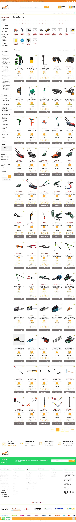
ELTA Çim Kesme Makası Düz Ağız (44, 193)
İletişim (40, 472)
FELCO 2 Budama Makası (32, 255)
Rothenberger (16, 492)
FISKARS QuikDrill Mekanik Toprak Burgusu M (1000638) (69, 411)
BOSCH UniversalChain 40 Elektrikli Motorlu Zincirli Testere (44, 287)
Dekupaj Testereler (5, 486)
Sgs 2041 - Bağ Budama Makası (32, 224)
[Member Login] (59, 7)
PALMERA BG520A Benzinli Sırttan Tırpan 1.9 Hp (19, 411)
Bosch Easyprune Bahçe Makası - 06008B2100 (57, 224)
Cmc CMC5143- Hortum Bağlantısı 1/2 (32, 69)
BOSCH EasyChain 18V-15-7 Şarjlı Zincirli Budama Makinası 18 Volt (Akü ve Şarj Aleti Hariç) (69, 224)
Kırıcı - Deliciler (4, 494)
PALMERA (19, 409)
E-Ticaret (35, 521)
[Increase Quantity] (22, 78)
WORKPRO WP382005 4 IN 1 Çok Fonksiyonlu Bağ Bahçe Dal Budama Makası (69, 193)
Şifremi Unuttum (54, 476)
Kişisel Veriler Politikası (31, 488)
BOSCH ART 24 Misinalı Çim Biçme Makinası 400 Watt (57, 131)
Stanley (15, 484)
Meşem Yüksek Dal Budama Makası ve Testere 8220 (44, 224)
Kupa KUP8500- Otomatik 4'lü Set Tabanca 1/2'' (19, 69)
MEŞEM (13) (5, 159)
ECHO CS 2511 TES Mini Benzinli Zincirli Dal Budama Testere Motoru (44, 349)
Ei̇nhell (14, 480)
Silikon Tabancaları (5, 496)
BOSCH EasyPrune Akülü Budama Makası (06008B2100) (57, 193)
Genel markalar (70, 378)
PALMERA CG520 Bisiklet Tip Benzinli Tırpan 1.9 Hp (31, 411)
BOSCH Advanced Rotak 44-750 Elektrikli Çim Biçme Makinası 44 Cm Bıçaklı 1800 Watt (19, 193)
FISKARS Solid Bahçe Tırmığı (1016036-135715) (57, 380)
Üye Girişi (53, 474)
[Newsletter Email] (63, 460)
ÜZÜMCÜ (32, 129)
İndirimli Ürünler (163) (6, 168)
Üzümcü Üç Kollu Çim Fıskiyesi (31, 131)
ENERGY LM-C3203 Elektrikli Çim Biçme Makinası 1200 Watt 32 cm (19, 162)
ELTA (44, 191)
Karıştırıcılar (3, 492)
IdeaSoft (31, 521)
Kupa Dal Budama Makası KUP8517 (19, 287)
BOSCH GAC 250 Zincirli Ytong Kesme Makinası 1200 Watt (57, 287)
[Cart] (72, 7)
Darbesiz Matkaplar (5, 484)
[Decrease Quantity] (16, 78)
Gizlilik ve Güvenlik (30, 484)
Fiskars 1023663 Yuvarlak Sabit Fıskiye (57, 100)
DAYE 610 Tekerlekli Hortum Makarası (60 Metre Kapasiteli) (31, 100)
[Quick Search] (4, 179)
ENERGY (69, 129)
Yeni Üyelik (53, 472)
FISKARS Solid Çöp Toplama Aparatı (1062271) (44, 380)
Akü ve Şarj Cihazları (5, 474)
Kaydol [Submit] (72, 461)
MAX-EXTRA (19, 253)
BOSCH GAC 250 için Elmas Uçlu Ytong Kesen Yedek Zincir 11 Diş (57, 349)
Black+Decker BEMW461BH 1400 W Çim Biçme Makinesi (57, 162)
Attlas (14, 488)
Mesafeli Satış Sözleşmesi (31, 482)
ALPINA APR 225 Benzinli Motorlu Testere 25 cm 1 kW (19, 318)
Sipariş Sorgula (29, 472)
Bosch (14, 472)
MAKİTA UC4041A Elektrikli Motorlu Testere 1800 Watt (32, 349)
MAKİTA (57, 315)
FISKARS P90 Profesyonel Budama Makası (44, 256)
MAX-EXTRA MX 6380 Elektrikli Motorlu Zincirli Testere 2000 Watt (69, 318)
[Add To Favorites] (23, 55)
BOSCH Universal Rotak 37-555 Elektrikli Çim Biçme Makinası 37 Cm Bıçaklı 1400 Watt (44, 162)
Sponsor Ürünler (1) (6, 165)
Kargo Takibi (28, 474)
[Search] (35, 7)
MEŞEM (44, 97)
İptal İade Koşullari (30, 486)
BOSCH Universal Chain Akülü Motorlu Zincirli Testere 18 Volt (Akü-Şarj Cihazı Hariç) (69, 349)
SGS (32, 222)
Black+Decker (16, 476)
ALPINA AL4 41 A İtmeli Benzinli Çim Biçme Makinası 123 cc (31, 162)
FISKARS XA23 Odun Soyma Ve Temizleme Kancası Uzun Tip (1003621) (44, 411)
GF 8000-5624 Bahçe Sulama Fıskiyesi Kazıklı (44, 69)
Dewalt (14, 474)
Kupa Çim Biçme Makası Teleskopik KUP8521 (70, 256)
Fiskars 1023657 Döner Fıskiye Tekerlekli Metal (70, 100)
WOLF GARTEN (57, 409)
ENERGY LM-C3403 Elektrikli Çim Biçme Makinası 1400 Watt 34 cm (32, 193)
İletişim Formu (41, 474)
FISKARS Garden (69, 66)
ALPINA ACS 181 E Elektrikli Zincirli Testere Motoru (44, 318)
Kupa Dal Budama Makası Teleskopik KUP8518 (57, 256)
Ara (46, 7)
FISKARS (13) (6, 156)
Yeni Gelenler (28, 478)
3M (14, 482)
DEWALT (57, 160)
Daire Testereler (4, 478)
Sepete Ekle (18, 81)
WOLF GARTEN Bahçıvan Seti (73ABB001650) (57, 411)
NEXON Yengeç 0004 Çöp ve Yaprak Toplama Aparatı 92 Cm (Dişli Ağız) (19, 380)
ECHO (44, 347)
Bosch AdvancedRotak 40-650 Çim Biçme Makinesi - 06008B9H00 (69, 162)
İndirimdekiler (29, 480)
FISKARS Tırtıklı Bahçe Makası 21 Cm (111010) (19, 224)
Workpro (69, 191)
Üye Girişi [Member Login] (63, 6)
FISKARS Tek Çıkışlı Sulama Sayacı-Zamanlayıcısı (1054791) (19, 100)
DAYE (32, 97)
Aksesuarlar (3, 472)
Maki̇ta (14, 478)
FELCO (31, 253)
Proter (14, 494)
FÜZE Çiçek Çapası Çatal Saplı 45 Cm (70, 380)
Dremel (14, 486)
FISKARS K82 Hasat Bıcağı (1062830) (32, 380)
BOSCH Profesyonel (57, 284)
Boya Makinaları (4, 476)
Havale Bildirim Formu (43, 476)
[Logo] (5, 7)
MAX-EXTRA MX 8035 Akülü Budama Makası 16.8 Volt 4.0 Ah (19, 256)
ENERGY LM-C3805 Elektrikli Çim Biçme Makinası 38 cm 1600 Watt (69, 131)
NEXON (19, 378)
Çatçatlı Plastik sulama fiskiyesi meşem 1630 (44, 100)
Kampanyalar (28, 476)
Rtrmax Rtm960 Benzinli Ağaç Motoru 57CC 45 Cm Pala (19, 349)
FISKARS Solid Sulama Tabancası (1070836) (56, 69)
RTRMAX (19, 347)
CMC (32, 66)
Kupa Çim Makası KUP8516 (31, 287)
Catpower (15, 490)
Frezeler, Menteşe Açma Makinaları (6, 489)
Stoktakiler (18, 50)
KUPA (19, 66)
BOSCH (69, 160)
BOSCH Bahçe (57, 129)
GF (44, 66)
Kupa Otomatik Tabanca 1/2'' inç (19, 131)
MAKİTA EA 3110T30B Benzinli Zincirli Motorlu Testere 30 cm (57, 318)
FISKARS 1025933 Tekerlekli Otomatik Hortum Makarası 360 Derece (69, 69)
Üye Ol (62, 7)
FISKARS (57, 66)
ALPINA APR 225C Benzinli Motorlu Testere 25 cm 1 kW (31, 318)
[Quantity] (19, 78)
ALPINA (31, 160)
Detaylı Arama (7, 182)
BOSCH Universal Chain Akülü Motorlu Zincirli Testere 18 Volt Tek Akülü (70, 287)
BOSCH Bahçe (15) (7, 154)
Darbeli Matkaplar (4, 482)
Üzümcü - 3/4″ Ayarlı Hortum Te (44, 131)
